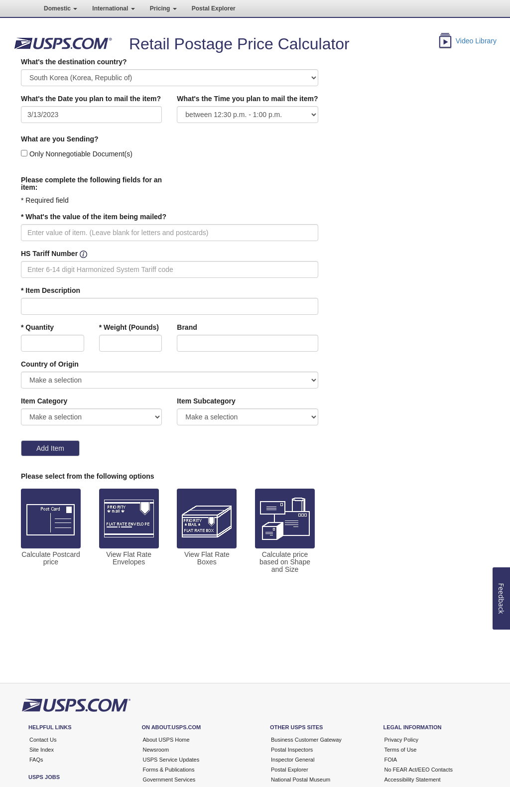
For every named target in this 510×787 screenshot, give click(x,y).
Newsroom (156, 750)
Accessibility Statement (412, 780)
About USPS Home (166, 740)
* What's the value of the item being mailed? (93, 217)
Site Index (41, 750)
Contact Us (42, 740)
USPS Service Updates (171, 760)
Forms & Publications (169, 770)
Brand (187, 327)
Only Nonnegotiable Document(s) (80, 154)
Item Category (44, 401)
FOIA (390, 760)
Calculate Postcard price (50, 558)
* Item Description (50, 290)
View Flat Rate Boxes (207, 558)
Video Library (476, 41)
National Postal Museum (300, 780)
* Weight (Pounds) (129, 327)
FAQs (36, 760)
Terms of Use (400, 750)
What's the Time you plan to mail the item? (247, 99)
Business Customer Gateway (306, 740)
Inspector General (292, 760)
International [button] (113, 8)
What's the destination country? (74, 62)
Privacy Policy (401, 740)
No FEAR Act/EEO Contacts (418, 770)
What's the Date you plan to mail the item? (91, 99)
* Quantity (37, 327)
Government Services (169, 780)
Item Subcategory (206, 401)
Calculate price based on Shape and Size (284, 562)
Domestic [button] (60, 8)
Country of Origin (50, 364)
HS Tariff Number (49, 254)
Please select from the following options (87, 476)
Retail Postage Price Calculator (239, 44)
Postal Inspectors (292, 750)
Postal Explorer (214, 8)
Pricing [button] (163, 8)
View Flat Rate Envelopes (128, 558)
